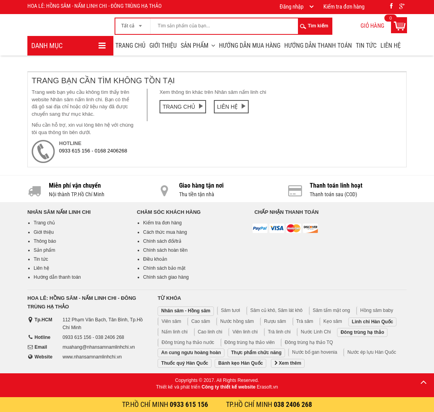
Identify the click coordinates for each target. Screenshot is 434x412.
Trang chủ (130, 45)
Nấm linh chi (174, 332)
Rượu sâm (275, 321)
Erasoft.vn (267, 387)
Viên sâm (171, 321)
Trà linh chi (279, 332)
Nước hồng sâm (237, 321)
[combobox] (132, 23)
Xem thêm (287, 363)
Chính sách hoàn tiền (165, 250)
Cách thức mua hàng (165, 232)
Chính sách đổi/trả (162, 241)
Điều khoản (155, 259)
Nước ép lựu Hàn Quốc (371, 352)
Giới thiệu (163, 45)
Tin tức (366, 45)
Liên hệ (390, 45)
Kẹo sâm (332, 321)
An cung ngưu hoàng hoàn (191, 352)
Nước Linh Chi (316, 332)
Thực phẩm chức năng (256, 352)
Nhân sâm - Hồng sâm (185, 310)
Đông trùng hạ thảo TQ (309, 342)
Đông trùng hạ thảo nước (187, 342)
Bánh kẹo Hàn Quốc (240, 363)
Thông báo (45, 241)
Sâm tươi (230, 310)
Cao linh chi (210, 332)
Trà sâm (305, 321)
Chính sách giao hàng (166, 277)
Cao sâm (200, 321)
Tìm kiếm (318, 26)
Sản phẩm (194, 45)
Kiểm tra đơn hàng (162, 223)
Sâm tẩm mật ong (331, 310)
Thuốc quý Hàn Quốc (184, 363)
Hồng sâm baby (376, 310)
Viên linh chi (245, 332)
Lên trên (423, 382)
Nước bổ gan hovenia (314, 352)
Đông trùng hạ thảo (362, 332)
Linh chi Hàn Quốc (372, 321)
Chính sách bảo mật (164, 268)
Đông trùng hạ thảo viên (249, 342)
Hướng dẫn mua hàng (249, 45)
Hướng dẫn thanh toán (318, 45)
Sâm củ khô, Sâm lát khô (276, 310)
